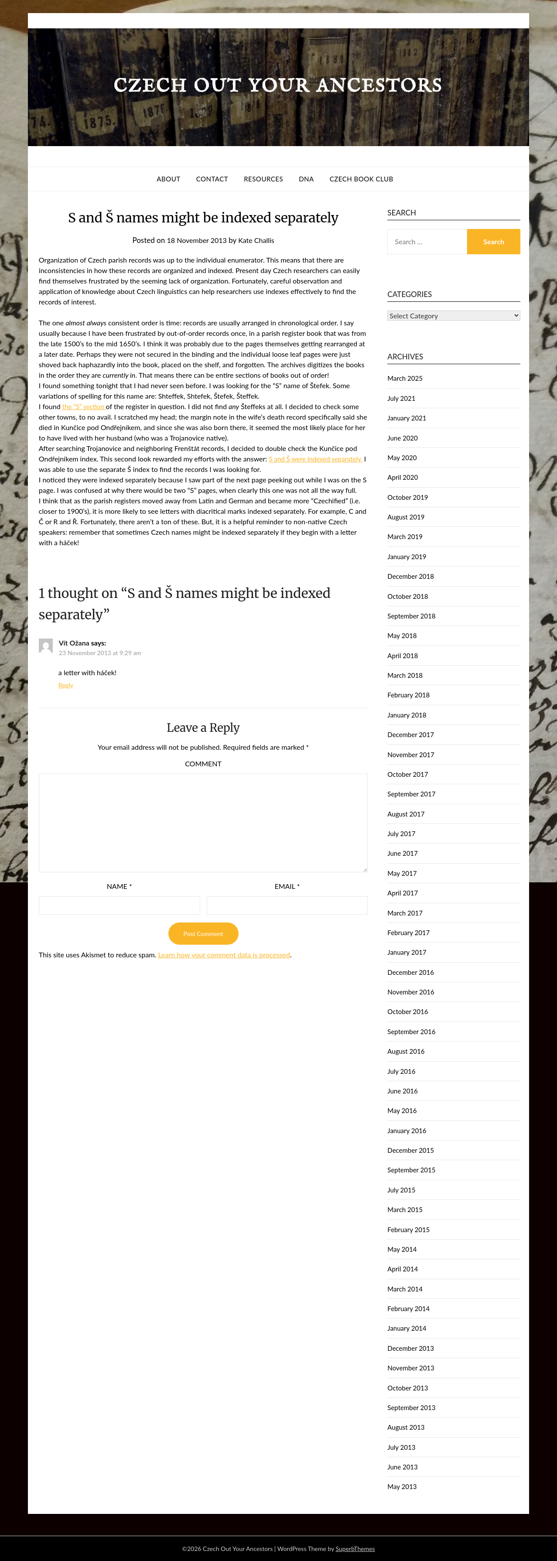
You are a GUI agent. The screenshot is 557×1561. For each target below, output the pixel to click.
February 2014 (408, 1308)
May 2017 (402, 873)
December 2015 (410, 1150)
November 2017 (410, 754)
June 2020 (402, 438)
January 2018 (406, 715)
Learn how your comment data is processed (224, 954)
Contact (212, 179)
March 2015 (404, 1209)
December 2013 (410, 1348)
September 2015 (411, 1170)
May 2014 (402, 1249)
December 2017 (410, 734)
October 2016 (407, 1011)
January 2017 (406, 952)
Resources (263, 179)
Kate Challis (258, 240)
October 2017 (407, 774)
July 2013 (401, 1447)
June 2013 (402, 1467)
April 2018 (402, 655)
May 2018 (402, 635)
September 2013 (411, 1407)
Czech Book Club (361, 179)
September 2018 (411, 616)
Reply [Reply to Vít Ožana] (65, 685)
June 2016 (402, 1091)
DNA (306, 179)
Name (119, 886)
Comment (203, 763)
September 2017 (411, 794)
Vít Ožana (74, 643)
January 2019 (406, 556)
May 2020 (402, 457)
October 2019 (407, 497)
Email (287, 886)
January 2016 (406, 1130)
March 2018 (404, 675)
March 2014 (404, 1289)
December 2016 (410, 972)
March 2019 (404, 536)
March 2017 (404, 913)
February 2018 (408, 695)
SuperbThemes (355, 1548)
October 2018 (407, 596)
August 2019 (405, 517)
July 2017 (401, 833)
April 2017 (402, 893)
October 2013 (407, 1388)
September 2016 (411, 1031)
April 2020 (402, 477)
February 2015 (408, 1229)
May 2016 (402, 1110)
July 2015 (401, 1190)
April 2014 (402, 1269)
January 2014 (406, 1328)
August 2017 (405, 814)
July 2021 (401, 398)
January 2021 (406, 418)
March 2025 (404, 378)
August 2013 (405, 1427)
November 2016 (410, 992)
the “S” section (85, 406)
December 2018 (410, 576)
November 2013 (410, 1368)
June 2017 (402, 853)
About (168, 179)
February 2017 (408, 932)
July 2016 (401, 1071)
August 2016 (405, 1051)
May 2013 (402, 1486)
